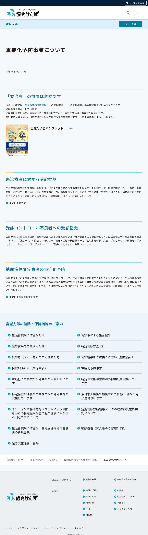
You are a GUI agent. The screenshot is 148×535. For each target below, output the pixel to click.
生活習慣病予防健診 (35, 105)
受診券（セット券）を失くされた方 (36, 357)
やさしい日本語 (137, 3)
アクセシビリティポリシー (54, 528)
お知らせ (121, 502)
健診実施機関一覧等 (25, 443)
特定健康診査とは (93, 346)
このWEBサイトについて (27, 528)
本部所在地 (91, 479)
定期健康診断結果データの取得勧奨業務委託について (109, 411)
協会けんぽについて (126, 496)
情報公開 (90, 502)
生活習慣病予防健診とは (28, 335)
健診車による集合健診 (96, 335)
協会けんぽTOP (16, 459)
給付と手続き (92, 490)
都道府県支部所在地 (126, 479)
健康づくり (91, 496)
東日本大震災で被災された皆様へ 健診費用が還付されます (109, 396)
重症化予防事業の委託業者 (23, 296)
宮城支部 (12, 24)
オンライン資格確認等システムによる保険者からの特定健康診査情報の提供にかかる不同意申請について (40, 413)
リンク (9, 528)
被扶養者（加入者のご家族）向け (103, 428)
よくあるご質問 (124, 508)
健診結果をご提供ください (30, 346)
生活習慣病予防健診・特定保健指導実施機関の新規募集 (40, 430)
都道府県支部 (36, 459)
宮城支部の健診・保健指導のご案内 (34, 323)
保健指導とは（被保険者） (30, 368)
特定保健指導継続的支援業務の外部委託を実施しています (40, 396)
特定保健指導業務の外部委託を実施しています (109, 381)
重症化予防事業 (17, 203)
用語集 (89, 514)
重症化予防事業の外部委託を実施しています (40, 381)
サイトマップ (77, 528)
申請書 (120, 490)
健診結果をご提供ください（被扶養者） (108, 357)
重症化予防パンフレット (52, 128)
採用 (88, 508)
